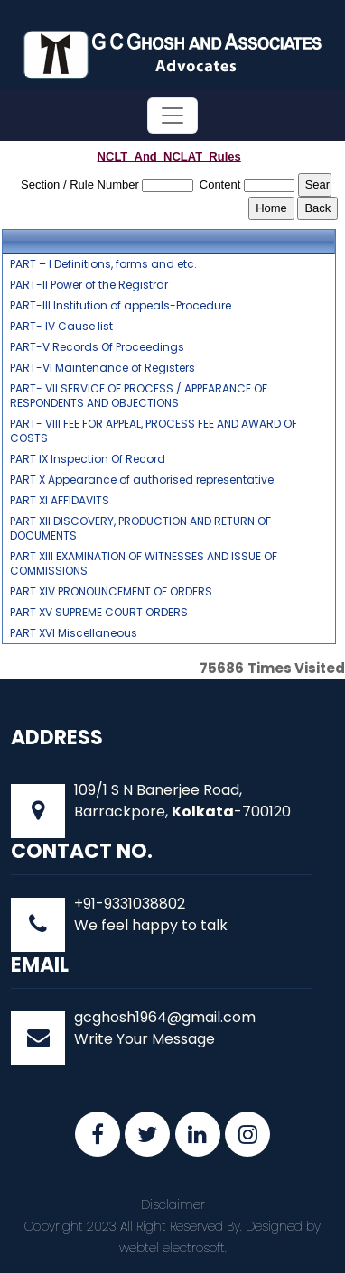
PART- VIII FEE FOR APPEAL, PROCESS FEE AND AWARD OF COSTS (153, 431)
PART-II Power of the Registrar (89, 285)
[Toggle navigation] (172, 115)
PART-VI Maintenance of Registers (102, 368)
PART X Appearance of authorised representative (142, 480)
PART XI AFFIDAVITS (59, 501)
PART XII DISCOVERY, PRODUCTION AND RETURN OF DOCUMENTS (140, 528)
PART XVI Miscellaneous (73, 633)
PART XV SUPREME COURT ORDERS (99, 612)
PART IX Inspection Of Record (87, 459)
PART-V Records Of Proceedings (97, 347)
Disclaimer (173, 1204)
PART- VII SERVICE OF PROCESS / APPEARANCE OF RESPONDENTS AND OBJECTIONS (138, 396)
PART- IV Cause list (61, 326)
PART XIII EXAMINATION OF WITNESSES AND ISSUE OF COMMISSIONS (143, 563)
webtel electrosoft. (173, 1248)
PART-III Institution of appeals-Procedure (120, 306)
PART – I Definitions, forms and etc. (103, 264)
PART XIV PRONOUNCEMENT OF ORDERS (111, 592)
